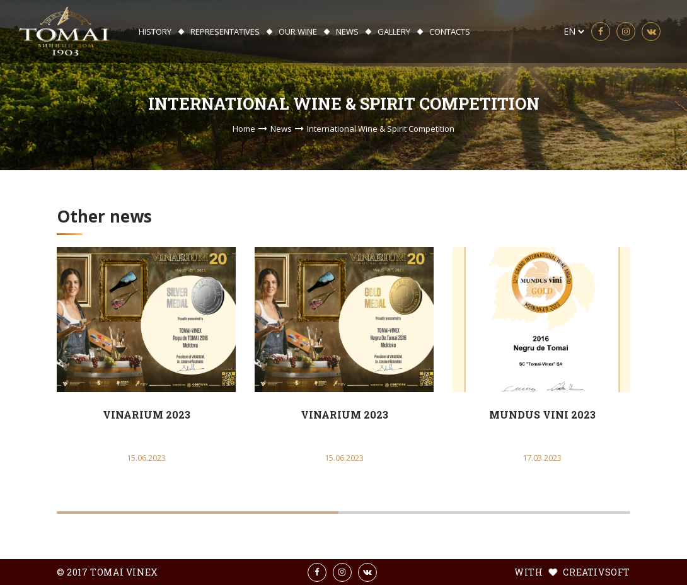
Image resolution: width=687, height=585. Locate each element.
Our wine (298, 31)
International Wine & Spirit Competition (380, 128)
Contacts (449, 31)
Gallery (394, 31)
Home (244, 128)
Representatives (225, 31)
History (155, 31)
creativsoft (595, 572)
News (347, 31)
